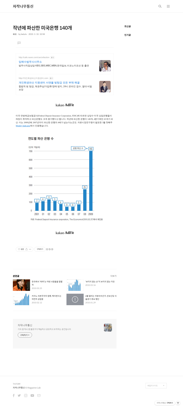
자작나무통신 (23, 6)
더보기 (114, 275)
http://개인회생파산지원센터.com (33, 78)
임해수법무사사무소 (30, 61)
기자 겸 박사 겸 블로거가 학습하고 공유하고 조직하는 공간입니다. (44, 329)
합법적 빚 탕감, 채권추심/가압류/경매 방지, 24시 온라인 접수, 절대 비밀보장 (55, 88)
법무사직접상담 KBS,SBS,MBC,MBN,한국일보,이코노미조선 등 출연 (54, 65)
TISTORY (16, 383)
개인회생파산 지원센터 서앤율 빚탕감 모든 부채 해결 (49, 82)
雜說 (15, 34)
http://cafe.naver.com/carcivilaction (34, 57)
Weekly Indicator (23, 126)
